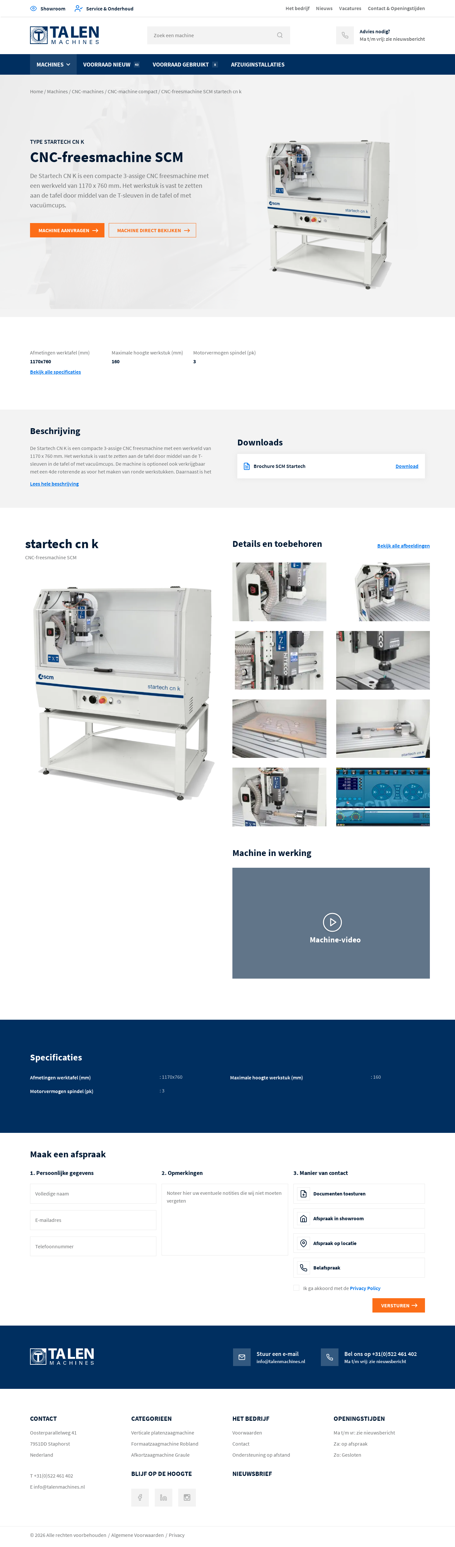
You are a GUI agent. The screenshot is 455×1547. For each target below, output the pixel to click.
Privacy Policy (365, 1288)
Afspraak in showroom (338, 1218)
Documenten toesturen (339, 1193)
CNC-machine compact (132, 91)
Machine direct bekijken (149, 230)
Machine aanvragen (64, 230)
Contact (240, 1443)
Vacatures (350, 8)
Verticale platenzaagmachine (162, 1432)
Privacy (176, 1535)
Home (36, 91)
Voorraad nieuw (111, 64)
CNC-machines (88, 91)
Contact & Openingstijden (396, 8)
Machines (50, 64)
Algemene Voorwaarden (137, 1535)
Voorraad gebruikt (185, 64)
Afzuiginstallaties (258, 64)
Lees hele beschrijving (54, 483)
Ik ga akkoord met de (342, 1288)
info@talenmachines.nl (59, 1486)
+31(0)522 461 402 (53, 1475)
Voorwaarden (247, 1432)
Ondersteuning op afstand (261, 1454)
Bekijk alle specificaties (55, 372)
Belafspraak (326, 1267)
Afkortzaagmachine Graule (160, 1454)
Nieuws (324, 8)
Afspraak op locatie (334, 1243)
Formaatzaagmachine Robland (164, 1443)
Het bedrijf (297, 8)
